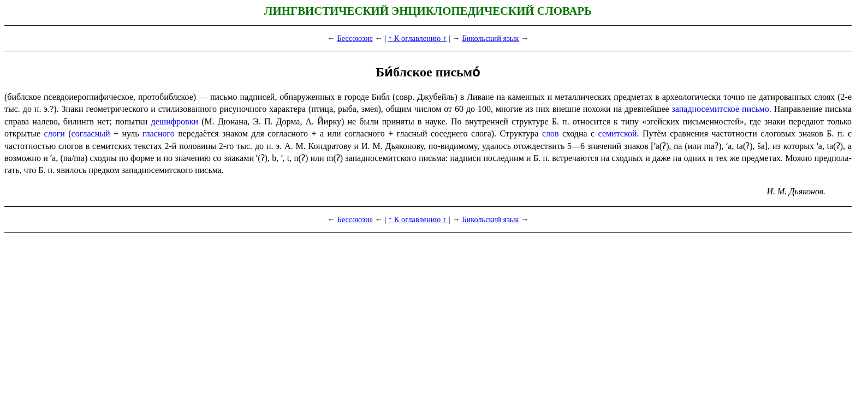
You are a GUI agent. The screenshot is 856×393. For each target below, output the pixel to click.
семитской (617, 133)
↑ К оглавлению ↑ (417, 38)
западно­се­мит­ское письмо (720, 109)
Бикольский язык (490, 38)
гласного (158, 133)
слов (550, 133)
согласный (91, 133)
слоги (54, 133)
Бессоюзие (355, 38)
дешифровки (174, 121)
